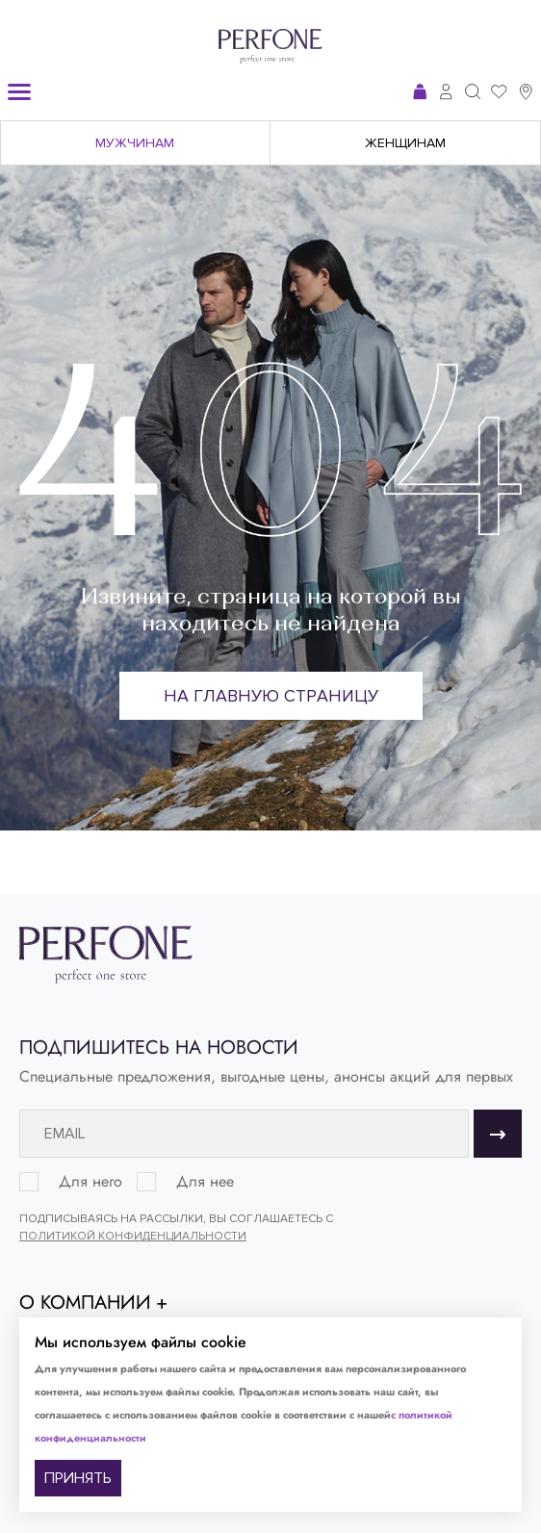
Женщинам (405, 143)
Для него (90, 1181)
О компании (85, 1303)
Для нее (205, 1181)
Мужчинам (134, 143)
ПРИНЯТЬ (78, 1478)
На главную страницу (271, 695)
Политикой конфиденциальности (132, 1236)
